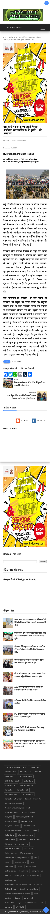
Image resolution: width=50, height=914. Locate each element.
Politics (8, 875)
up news (8, 907)
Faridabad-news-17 (33, 799)
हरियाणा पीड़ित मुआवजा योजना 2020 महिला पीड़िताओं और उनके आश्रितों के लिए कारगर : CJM (29, 649)
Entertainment (11, 785)
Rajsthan (38, 884)
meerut (8, 862)
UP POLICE (20, 907)
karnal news (35, 839)
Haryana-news (29, 826)
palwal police (10, 871)
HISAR (27, 830)
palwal (19, 866)
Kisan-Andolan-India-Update (16, 844)
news (32, 862)
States (17, 898)
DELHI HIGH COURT (12, 781)
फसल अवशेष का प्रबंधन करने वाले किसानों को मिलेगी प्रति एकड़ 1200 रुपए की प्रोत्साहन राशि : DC (30, 622)
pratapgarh (19, 875)
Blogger (24, 420)
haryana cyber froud (24, 817)
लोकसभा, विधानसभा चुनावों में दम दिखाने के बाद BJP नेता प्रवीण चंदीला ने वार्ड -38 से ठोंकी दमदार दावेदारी (30, 744)
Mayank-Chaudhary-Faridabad (17, 857)
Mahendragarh (26, 853)
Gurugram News (11, 812)
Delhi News (28, 781)
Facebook (41, 420)
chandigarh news (25, 776)
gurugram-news (28, 812)
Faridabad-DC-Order (13, 799)
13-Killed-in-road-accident (15, 767)
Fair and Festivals (27, 785)
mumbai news (20, 862)
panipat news (37, 871)
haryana (8, 817)
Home (5, 37)
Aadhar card (34, 767)
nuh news (9, 866)
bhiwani (38, 772)
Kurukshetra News (12, 848)
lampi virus (28, 848)
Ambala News (10, 772)
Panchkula (23, 871)
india (35, 830)
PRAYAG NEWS (33, 875)
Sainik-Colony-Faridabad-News (17, 893)
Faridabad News (11, 794)
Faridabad (9, 790)
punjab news (10, 880)
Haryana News (11, 821)
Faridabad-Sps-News (13, 803)
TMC (42, 902)
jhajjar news (10, 839)
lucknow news (11, 853)
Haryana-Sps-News (13, 830)
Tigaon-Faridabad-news (27, 902)
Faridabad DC (22, 790)
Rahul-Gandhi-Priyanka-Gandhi (18, 884)
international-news (25, 835)
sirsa (36, 893)
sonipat (8, 898)
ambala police (25, 772)
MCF (35, 857)
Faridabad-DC (27, 794)
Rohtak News (10, 889)
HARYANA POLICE (28, 821)
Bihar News (9, 776)
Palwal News (31, 866)
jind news (23, 839)
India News (13, 37)
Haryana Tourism (12, 826)
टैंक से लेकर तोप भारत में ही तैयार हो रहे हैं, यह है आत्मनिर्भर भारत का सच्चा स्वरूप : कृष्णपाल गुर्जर (30, 636)
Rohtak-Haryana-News (29, 889)
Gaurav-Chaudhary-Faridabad (17, 808)
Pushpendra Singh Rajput (20, 153)
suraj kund (28, 898)
